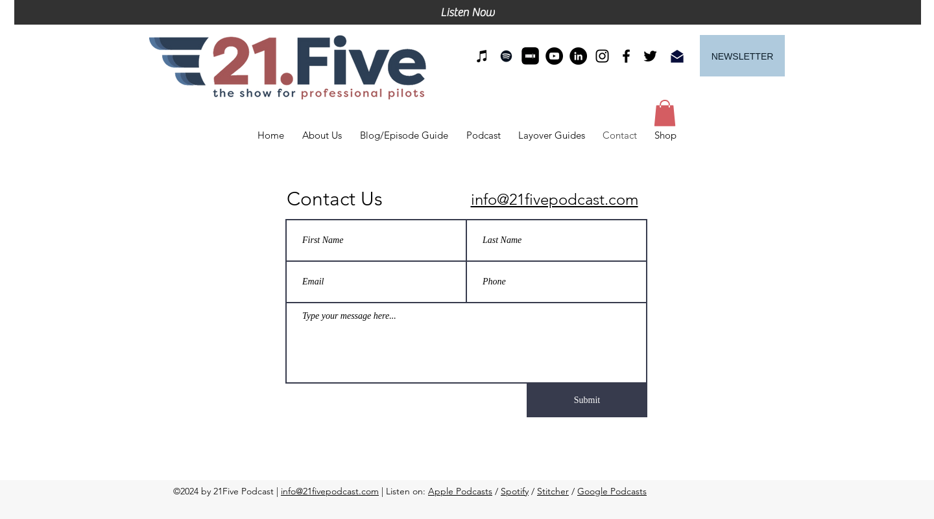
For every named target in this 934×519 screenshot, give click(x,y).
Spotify (515, 491)
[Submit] (587, 400)
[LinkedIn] (578, 56)
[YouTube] (554, 56)
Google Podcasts (612, 491)
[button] (665, 113)
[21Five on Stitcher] (530, 56)
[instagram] (602, 56)
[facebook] (626, 56)
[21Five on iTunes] (482, 56)
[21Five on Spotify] (506, 56)
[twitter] (650, 56)
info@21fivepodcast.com (330, 491)
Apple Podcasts (460, 491)
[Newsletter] (742, 55)
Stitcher (553, 491)
